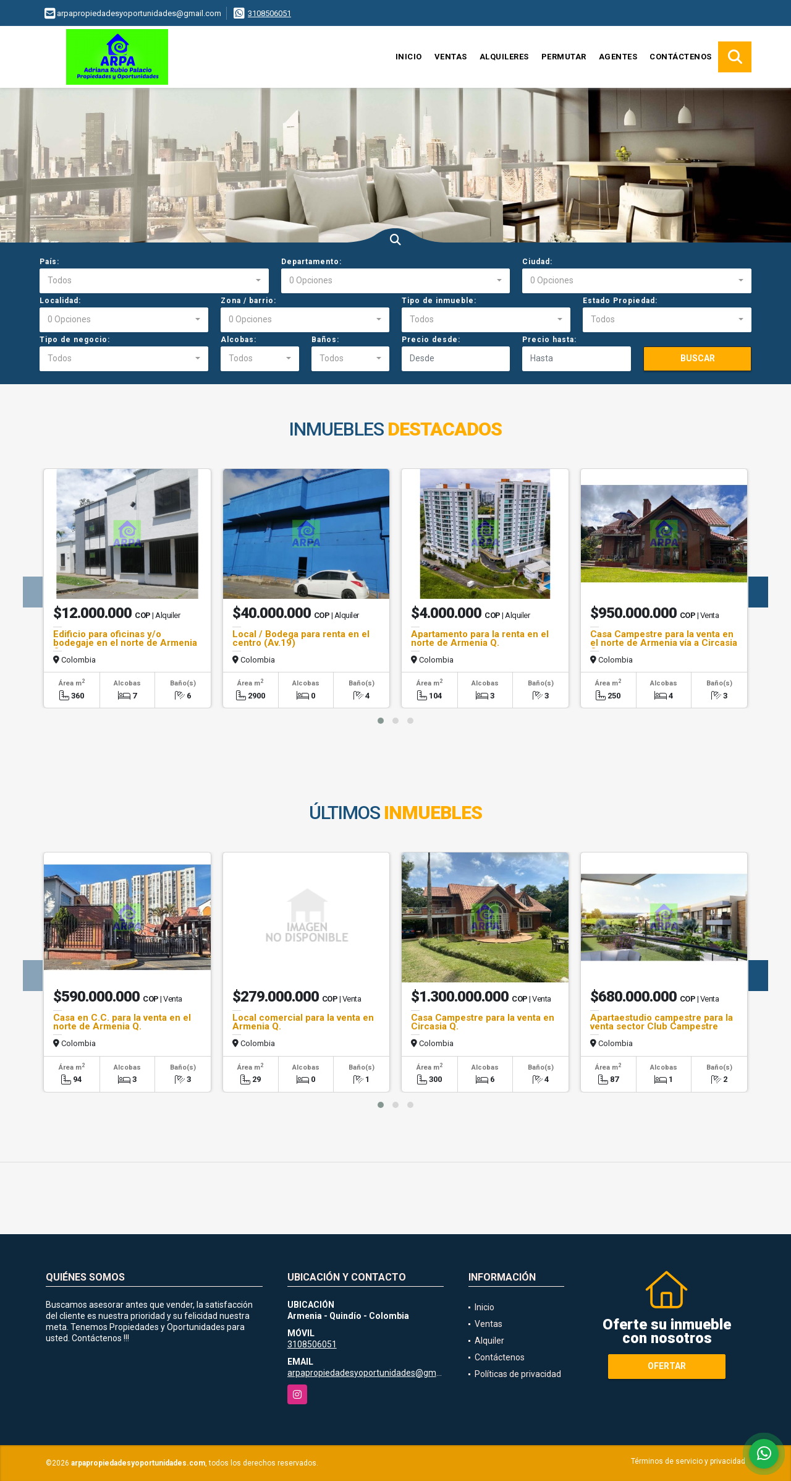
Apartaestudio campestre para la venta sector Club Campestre (661, 1022)
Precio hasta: (549, 339)
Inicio (409, 56)
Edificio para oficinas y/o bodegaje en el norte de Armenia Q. (125, 643)
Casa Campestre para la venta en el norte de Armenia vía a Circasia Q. (663, 643)
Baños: (325, 339)
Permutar (563, 56)
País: (49, 261)
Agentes (618, 56)
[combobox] (154, 280)
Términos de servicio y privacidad (688, 1461)
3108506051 (269, 13)
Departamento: (311, 261)
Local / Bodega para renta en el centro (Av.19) (301, 638)
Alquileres (504, 56)
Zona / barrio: (248, 300)
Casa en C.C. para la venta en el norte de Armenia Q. (122, 1022)
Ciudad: (537, 261)
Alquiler (489, 1341)
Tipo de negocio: (75, 339)
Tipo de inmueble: (439, 300)
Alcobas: (238, 339)
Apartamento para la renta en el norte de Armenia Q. (480, 638)
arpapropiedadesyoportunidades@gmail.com (375, 1373)
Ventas (450, 56)
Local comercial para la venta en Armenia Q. (303, 1022)
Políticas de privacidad (518, 1374)
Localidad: (60, 300)
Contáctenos (680, 56)
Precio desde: (431, 339)
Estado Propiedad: (620, 300)
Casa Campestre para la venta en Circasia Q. (482, 1022)
